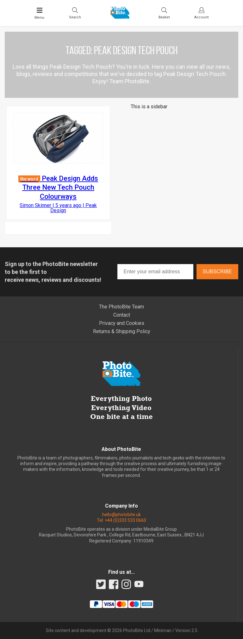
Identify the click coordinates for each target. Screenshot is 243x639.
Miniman (162, 630)
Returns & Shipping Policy (121, 331)
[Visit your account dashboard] (201, 13)
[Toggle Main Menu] (39, 13)
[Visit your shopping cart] (164, 13)
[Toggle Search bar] (75, 13)
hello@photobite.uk (121, 514)
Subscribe (217, 271)
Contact (121, 315)
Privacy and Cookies (121, 323)
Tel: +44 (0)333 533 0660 (121, 520)
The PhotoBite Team (121, 307)
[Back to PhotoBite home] (119, 17)
